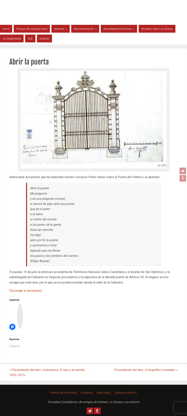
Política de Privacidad (63, 392)
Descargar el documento (25, 290)
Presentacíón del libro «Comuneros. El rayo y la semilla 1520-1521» (47, 372)
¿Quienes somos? (125, 392)
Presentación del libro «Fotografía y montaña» (146, 370)
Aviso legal (103, 392)
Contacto (86, 392)
